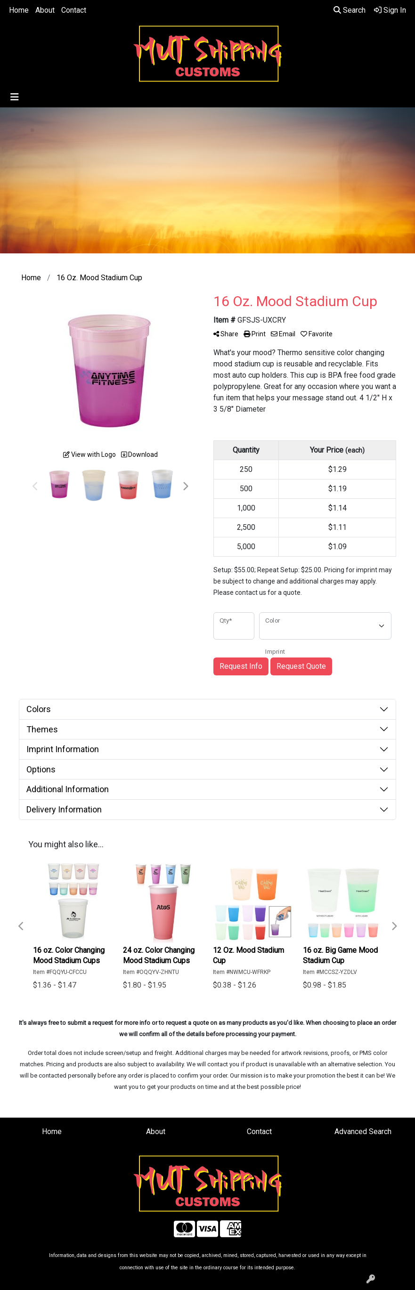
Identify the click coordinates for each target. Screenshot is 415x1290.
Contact (73, 10)
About (45, 10)
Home (19, 10)
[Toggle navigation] (14, 97)
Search (350, 10)
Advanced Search (362, 1131)
